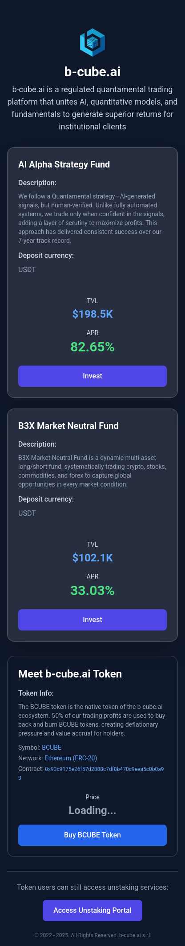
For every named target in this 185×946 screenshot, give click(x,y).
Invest (92, 376)
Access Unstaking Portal (92, 910)
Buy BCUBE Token (92, 835)
